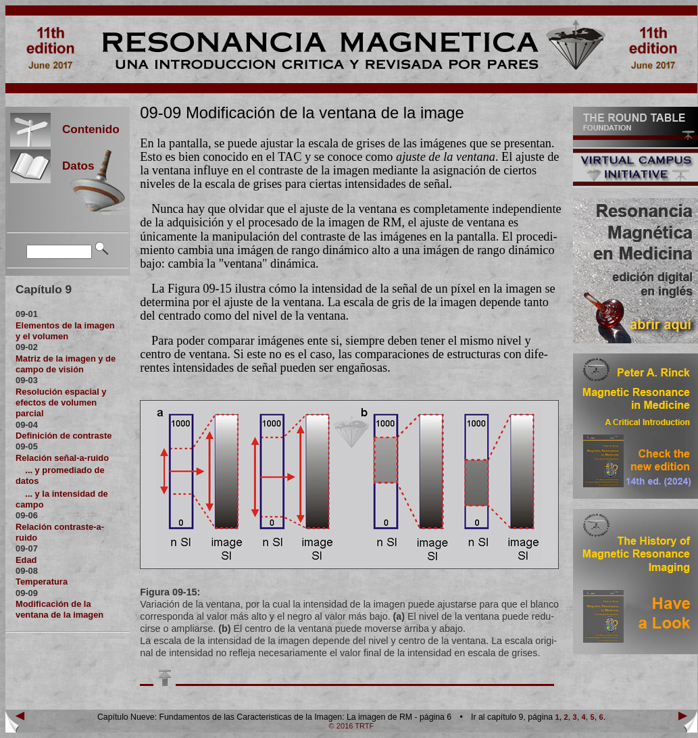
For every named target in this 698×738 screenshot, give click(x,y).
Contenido (85, 129)
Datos (73, 165)
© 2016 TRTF (351, 726)
